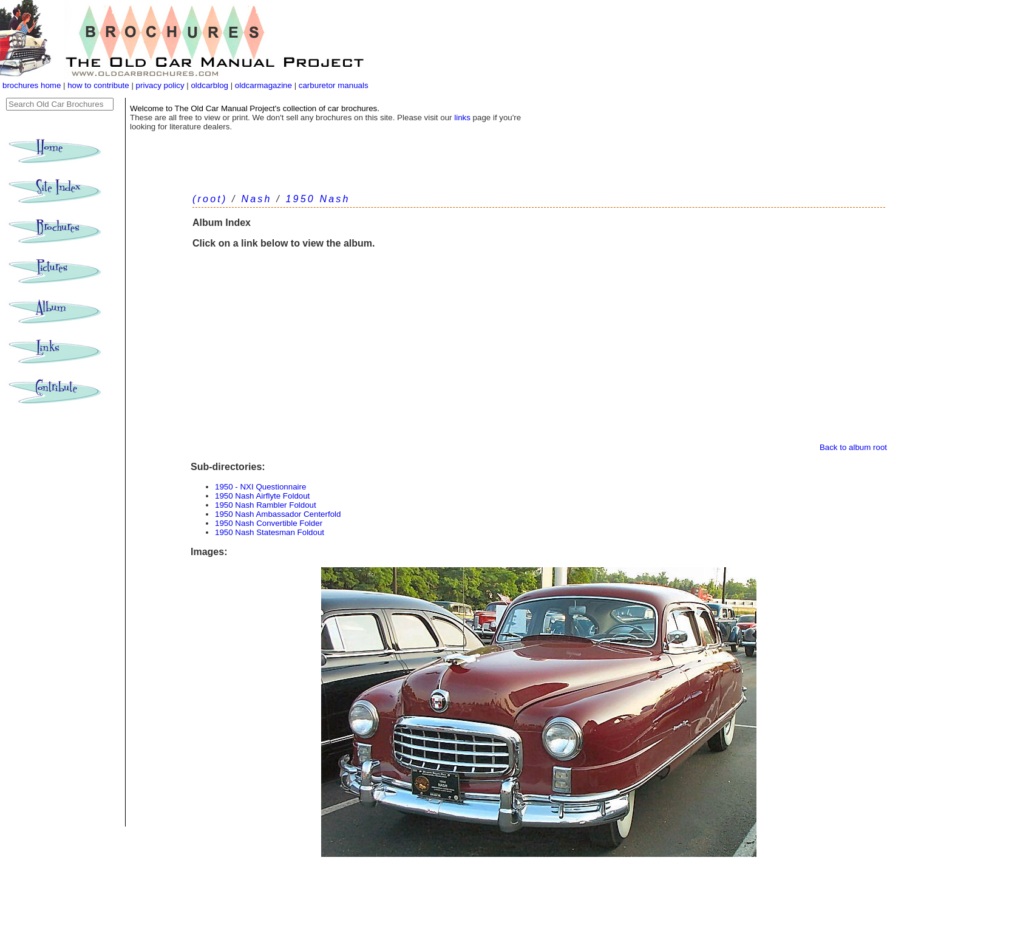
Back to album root (853, 447)
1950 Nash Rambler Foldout (265, 505)
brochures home (31, 85)
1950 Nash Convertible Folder (268, 523)
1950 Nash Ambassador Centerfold (278, 514)
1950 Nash (317, 199)
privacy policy (161, 85)
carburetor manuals (332, 85)
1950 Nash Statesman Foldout (269, 532)
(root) (209, 199)
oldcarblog (209, 85)
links (462, 117)
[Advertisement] (539, 352)
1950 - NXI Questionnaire (260, 486)
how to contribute (98, 85)
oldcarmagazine (264, 85)
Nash (256, 199)
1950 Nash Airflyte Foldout (262, 495)
